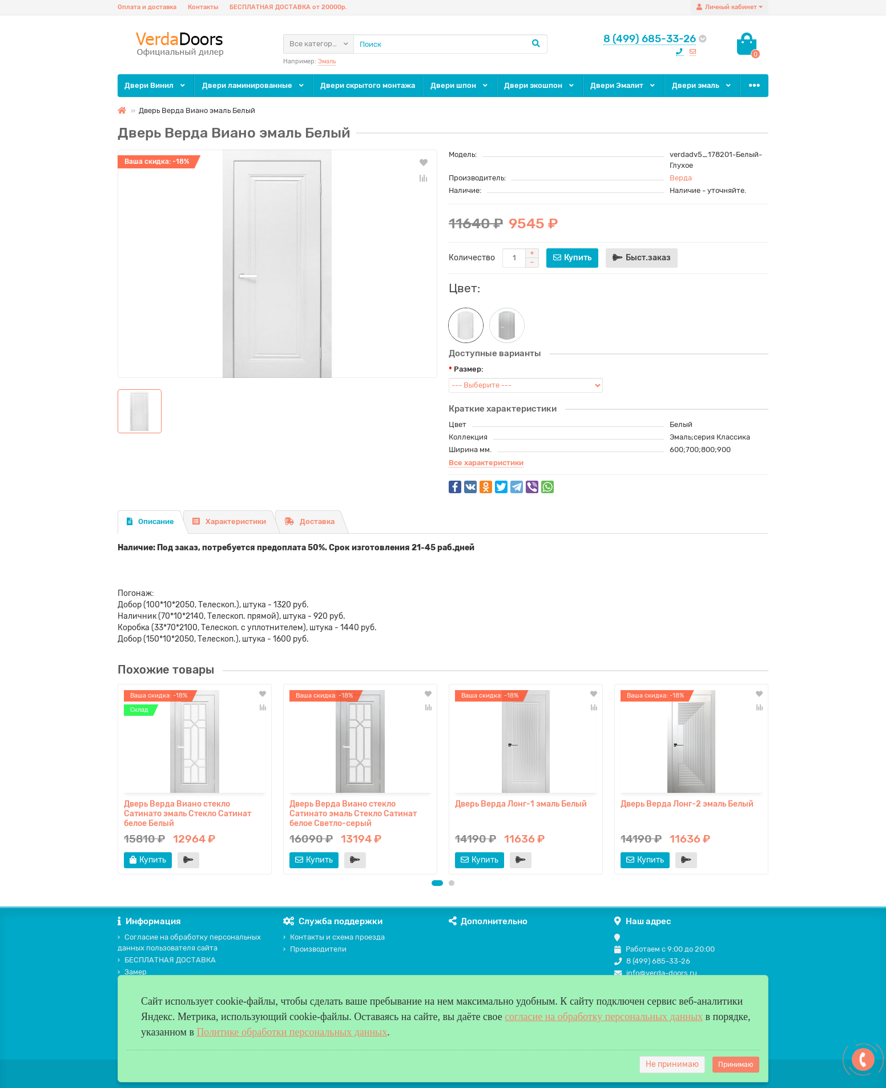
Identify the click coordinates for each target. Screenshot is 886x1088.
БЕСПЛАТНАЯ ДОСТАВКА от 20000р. (288, 7)
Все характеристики (486, 462)
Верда (681, 178)
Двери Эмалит (623, 85)
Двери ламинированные (253, 85)
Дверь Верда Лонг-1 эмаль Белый (521, 804)
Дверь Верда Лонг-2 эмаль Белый (687, 804)
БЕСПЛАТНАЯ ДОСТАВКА (167, 960)
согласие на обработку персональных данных (604, 1016)
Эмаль (327, 61)
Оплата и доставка (147, 7)
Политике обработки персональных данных (291, 1032)
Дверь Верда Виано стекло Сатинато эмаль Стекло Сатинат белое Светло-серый (353, 813)
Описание (150, 521)
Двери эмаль (702, 85)
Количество (472, 258)
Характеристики (229, 521)
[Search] (450, 44)
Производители (315, 949)
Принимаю (736, 1065)
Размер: (469, 369)
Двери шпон (459, 85)
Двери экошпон (539, 85)
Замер (132, 972)
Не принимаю (672, 1064)
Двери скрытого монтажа (367, 85)
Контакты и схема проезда (334, 937)
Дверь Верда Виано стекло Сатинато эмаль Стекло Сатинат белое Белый (187, 813)
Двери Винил (155, 85)
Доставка (309, 521)
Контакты (203, 7)
